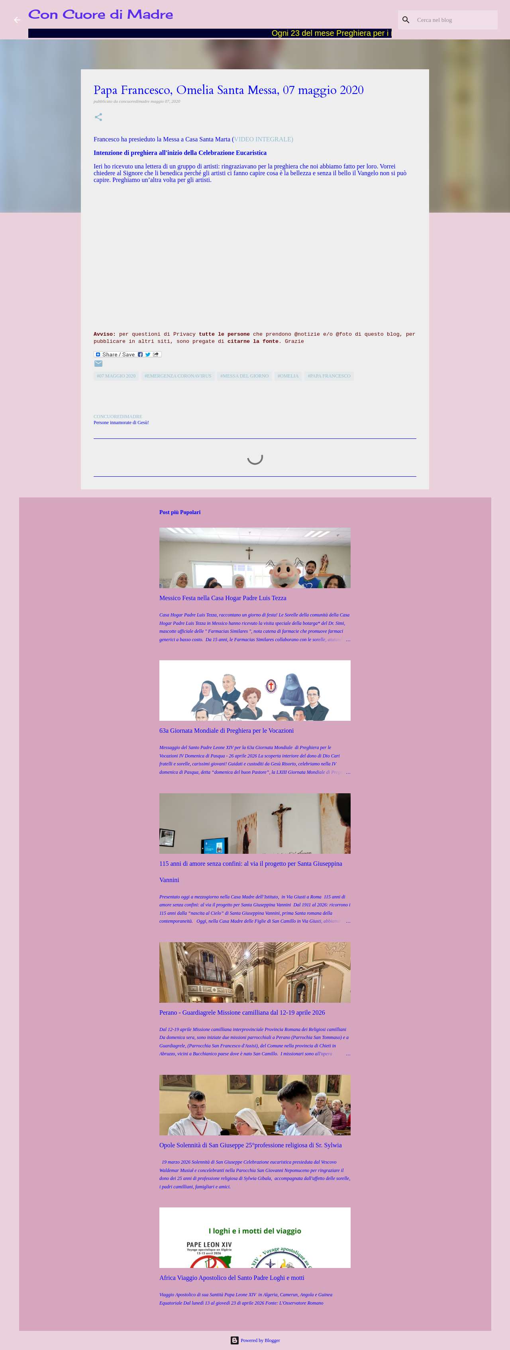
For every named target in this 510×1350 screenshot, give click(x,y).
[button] (98, 117)
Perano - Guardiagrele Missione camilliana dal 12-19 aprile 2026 (242, 1012)
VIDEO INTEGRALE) (263, 139)
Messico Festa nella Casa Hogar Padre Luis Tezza (222, 598)
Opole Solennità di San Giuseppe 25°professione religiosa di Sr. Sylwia (250, 1145)
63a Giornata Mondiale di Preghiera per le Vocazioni (226, 730)
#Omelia (288, 376)
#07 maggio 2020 (116, 376)
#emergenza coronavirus (178, 376)
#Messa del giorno (244, 376)
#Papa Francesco (329, 376)
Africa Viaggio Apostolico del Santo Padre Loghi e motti (231, 1277)
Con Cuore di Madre (100, 14)
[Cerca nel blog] (456, 19)
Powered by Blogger (255, 1340)
